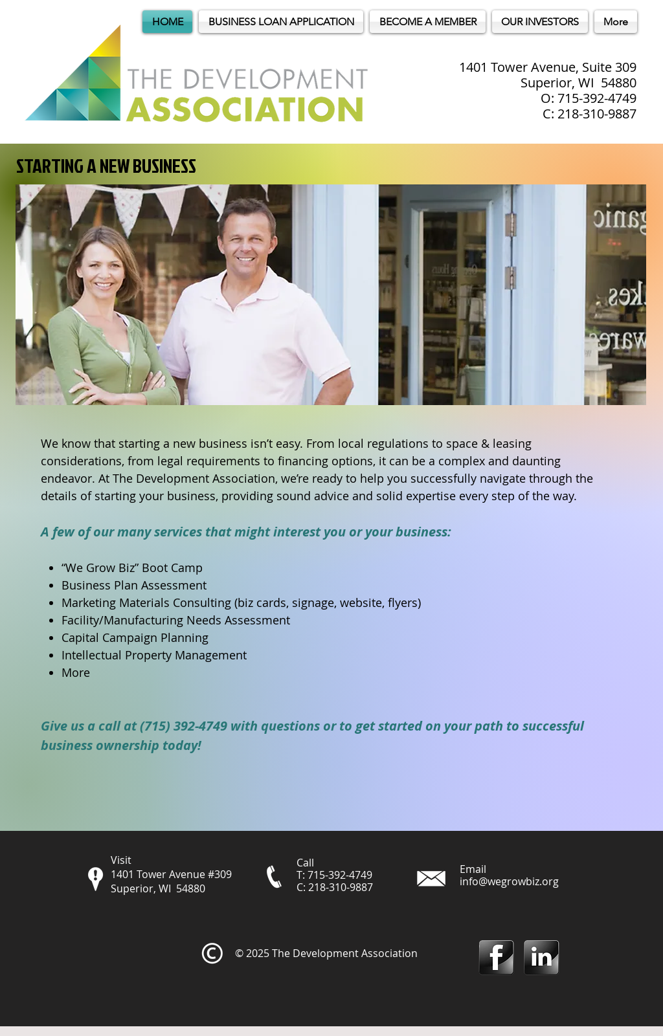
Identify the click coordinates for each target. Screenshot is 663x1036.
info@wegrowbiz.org (509, 881)
